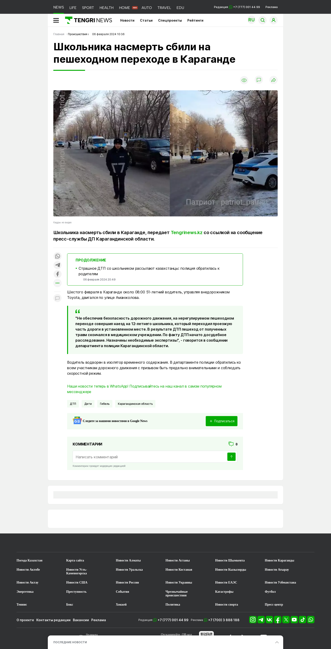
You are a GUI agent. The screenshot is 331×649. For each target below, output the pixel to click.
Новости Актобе (28, 569)
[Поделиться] (273, 80)
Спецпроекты (170, 20)
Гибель (105, 403)
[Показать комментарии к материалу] (57, 298)
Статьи (146, 20)
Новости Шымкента (230, 560)
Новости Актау (27, 582)
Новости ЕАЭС (226, 582)
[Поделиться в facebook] (57, 274)
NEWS (58, 7)
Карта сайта (75, 560)
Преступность (76, 591)
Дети (88, 403)
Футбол (270, 591)
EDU (180, 8)
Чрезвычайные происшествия (177, 593)
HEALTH (107, 8)
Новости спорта (226, 604)
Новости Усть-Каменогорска (76, 571)
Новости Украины (179, 582)
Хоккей (121, 604)
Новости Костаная (179, 569)
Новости (127, 20)
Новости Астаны (178, 560)
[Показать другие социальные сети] (57, 283)
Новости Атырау (277, 569)
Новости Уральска (129, 569)
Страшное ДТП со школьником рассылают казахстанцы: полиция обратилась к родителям (149, 271)
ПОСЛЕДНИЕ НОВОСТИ (70, 642)
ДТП (73, 403)
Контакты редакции (53, 620)
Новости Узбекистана (280, 582)
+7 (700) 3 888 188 (224, 620)
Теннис (22, 604)
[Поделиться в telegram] (57, 265)
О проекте (25, 620)
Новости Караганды (279, 560)
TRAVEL (164, 8)
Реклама (271, 7)
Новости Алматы (128, 560)
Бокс (69, 604)
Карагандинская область (135, 403)
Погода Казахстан (30, 560)
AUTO (147, 8)
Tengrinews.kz (187, 232)
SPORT (88, 8)
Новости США (76, 582)
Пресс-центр (274, 604)
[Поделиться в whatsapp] (57, 256)
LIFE (73, 8)
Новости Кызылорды (230, 569)
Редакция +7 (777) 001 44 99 (237, 7)
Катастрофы (224, 591)
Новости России (127, 582)
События (122, 591)
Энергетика (25, 591)
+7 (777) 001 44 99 (173, 620)
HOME (124, 8)
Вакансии (81, 620)
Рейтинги (195, 20)
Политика (173, 604)
